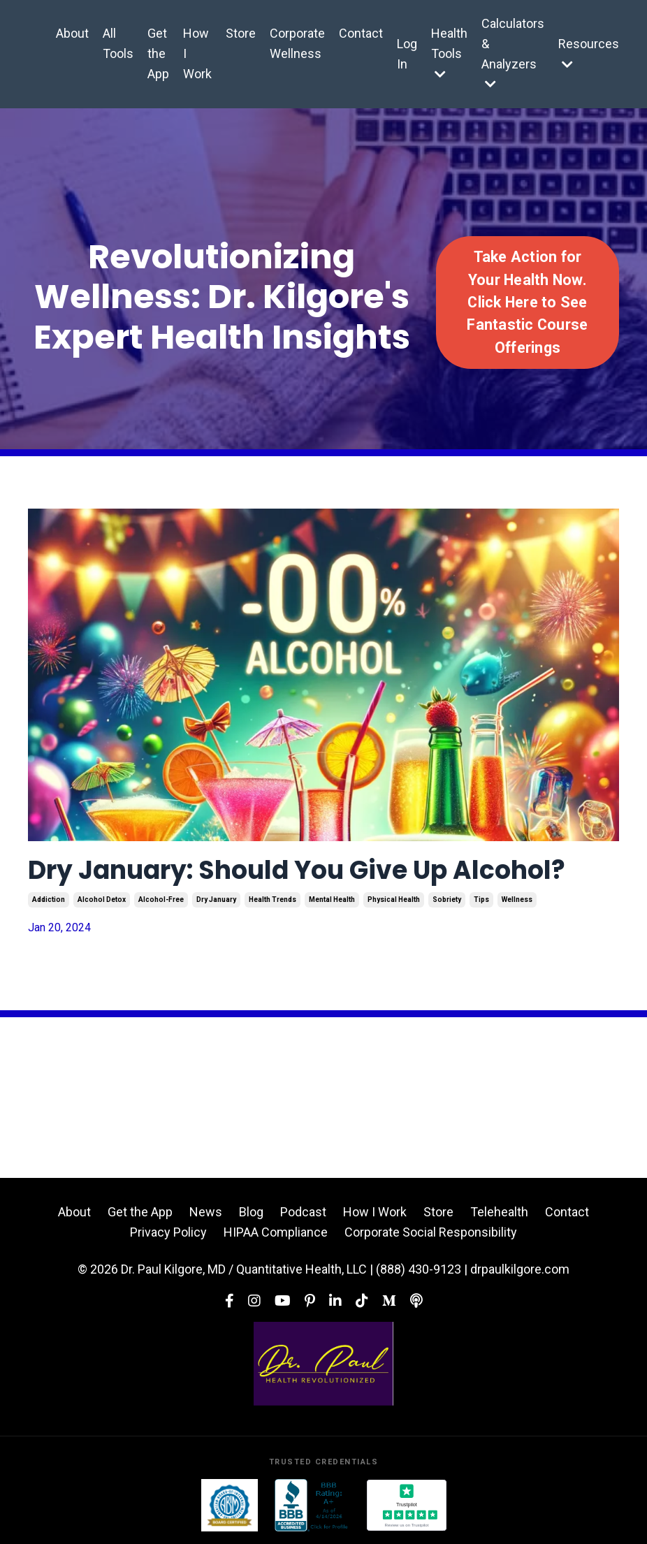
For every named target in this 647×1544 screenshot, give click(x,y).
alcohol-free (161, 899)
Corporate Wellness (297, 43)
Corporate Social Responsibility (430, 1232)
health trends (272, 899)
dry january (216, 899)
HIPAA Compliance (276, 1232)
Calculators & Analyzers (512, 53)
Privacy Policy (168, 1232)
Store (241, 33)
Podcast (303, 1211)
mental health (332, 899)
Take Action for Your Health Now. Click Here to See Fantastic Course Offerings (527, 302)
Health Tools (449, 53)
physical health (394, 899)
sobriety (446, 899)
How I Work (197, 53)
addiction (48, 899)
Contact (361, 33)
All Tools (118, 43)
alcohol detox (102, 899)
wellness (517, 899)
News (205, 1211)
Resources (588, 53)
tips (481, 899)
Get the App (158, 53)
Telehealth (499, 1211)
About (72, 33)
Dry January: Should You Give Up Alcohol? (296, 870)
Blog (251, 1211)
